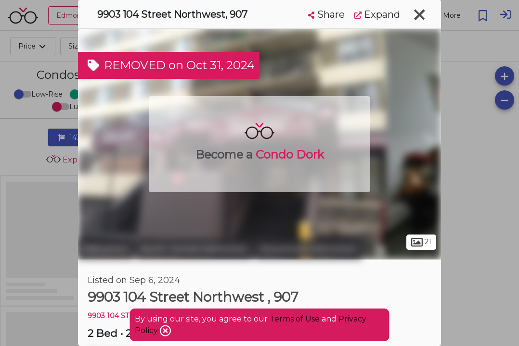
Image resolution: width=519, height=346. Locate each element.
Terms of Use (295, 318)
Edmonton (106, 249)
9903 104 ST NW (116, 315)
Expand (377, 14)
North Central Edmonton (194, 249)
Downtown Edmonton (308, 249)
